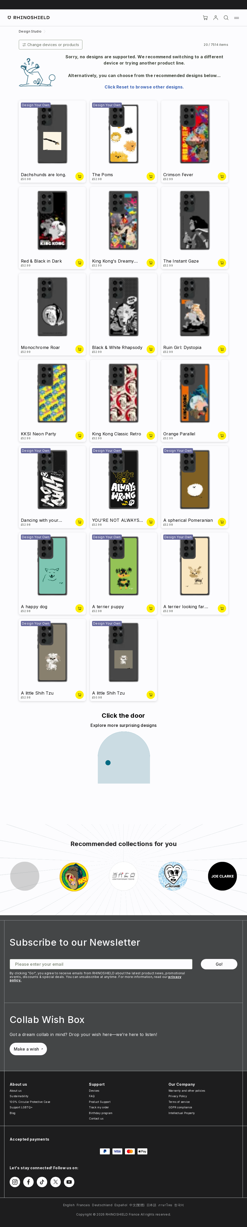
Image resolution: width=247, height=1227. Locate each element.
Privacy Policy (177, 1096)
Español (121, 1205)
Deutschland (102, 1205)
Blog (12, 1113)
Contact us (96, 1118)
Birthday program (100, 1113)
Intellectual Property (181, 1113)
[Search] (226, 17)
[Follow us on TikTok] (42, 1182)
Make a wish (28, 1049)
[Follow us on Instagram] (15, 1182)
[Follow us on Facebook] (28, 1182)
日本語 (151, 1205)
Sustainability (19, 1096)
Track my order (99, 1107)
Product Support (99, 1101)
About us (16, 1090)
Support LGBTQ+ (21, 1107)
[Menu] (236, 17)
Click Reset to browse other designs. (144, 87)
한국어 (179, 1205)
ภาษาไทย (165, 1205)
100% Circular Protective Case (30, 1101)
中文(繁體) (136, 1205)
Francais (83, 1205)
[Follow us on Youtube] (69, 1182)
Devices (94, 1090)
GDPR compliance (180, 1107)
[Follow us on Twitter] (55, 1182)
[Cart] (205, 17)
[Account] (216, 17)
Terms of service (179, 1101)
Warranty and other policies (186, 1090)
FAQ (92, 1096)
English (69, 1205)
